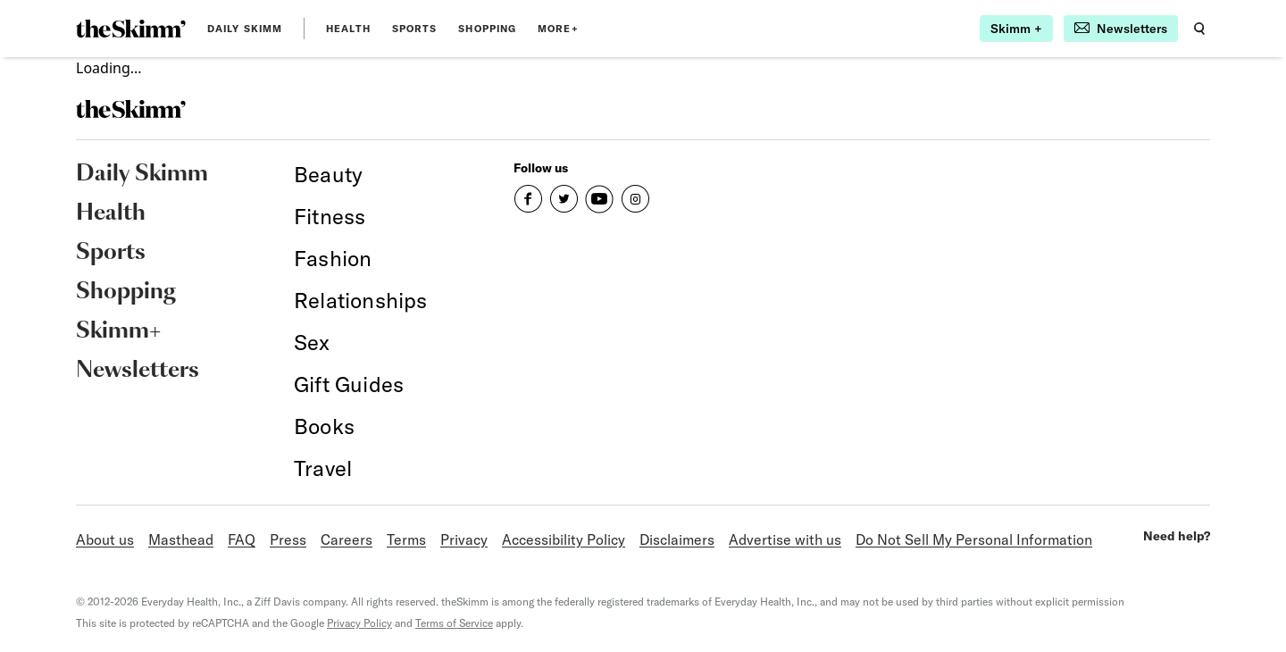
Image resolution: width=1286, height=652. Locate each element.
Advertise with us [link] (785, 539)
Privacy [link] (464, 539)
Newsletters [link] (137, 370)
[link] (131, 29)
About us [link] (105, 539)
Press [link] (288, 539)
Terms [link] (406, 539)
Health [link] (348, 28)
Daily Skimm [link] (244, 28)
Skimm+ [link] (118, 331)
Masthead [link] (180, 539)
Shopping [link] (487, 28)
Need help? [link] (1176, 536)
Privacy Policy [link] (359, 623)
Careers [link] (346, 539)
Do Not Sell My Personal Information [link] (974, 539)
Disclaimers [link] (676, 539)
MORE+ (558, 28)
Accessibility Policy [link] (563, 539)
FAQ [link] (241, 539)
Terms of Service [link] (454, 623)
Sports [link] (415, 28)
